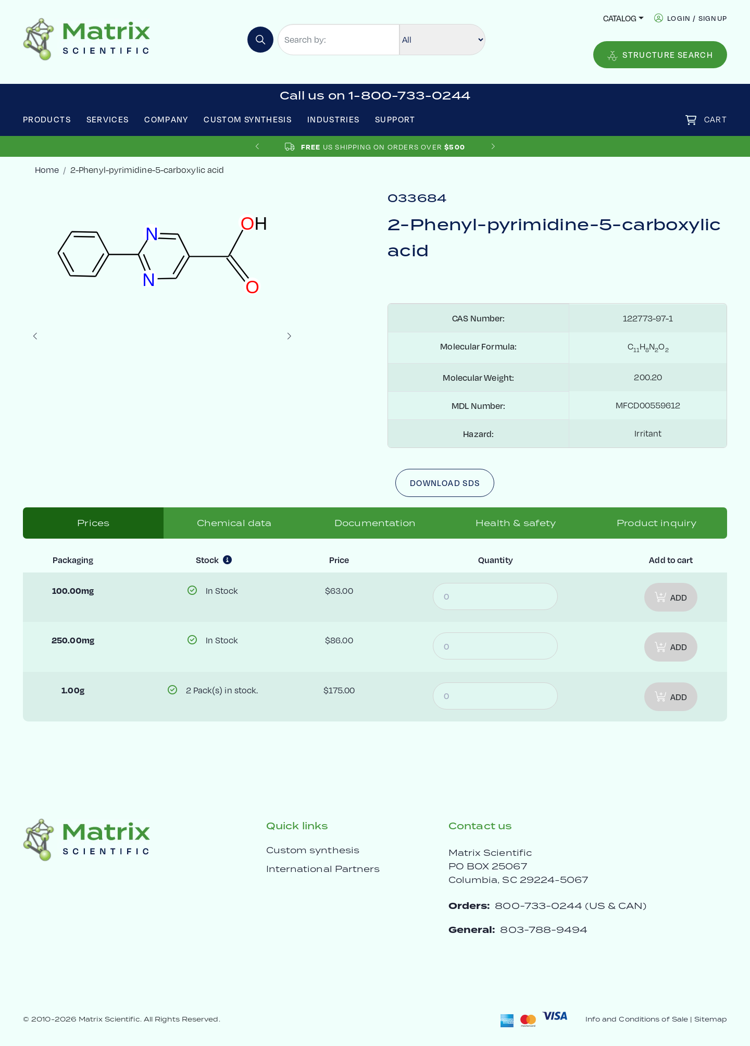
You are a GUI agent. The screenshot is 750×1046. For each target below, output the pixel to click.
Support (395, 119)
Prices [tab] (93, 523)
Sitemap (710, 1019)
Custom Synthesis (248, 119)
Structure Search (660, 55)
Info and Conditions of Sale (636, 1019)
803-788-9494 (544, 930)
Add (671, 597)
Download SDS (445, 482)
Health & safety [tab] (516, 523)
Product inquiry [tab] (656, 523)
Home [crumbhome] (47, 170)
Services (107, 119)
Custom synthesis (312, 850)
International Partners (323, 869)
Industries (333, 119)
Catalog (619, 18)
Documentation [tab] (375, 523)
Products (47, 119)
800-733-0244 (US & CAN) (570, 906)
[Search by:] (338, 39)
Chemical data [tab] (234, 523)
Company (166, 119)
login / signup (697, 18)
